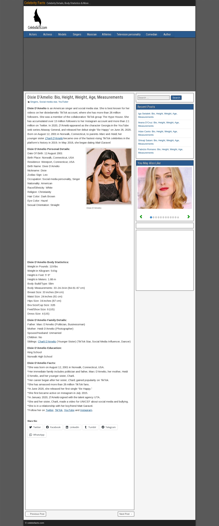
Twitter (49, 410)
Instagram (86, 410)
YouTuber (63, 101)
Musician (92, 34)
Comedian (151, 34)
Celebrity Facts (34, 3)
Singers (77, 34)
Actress (47, 34)
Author (167, 34)
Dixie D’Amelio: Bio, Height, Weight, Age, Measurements (75, 97)
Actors (33, 34)
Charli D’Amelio (47, 341)
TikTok (58, 410)
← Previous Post (35, 514)
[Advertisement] (109, 64)
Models (62, 34)
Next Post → (126, 514)
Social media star (48, 101)
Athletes (106, 34)
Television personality (129, 34)
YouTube (69, 410)
